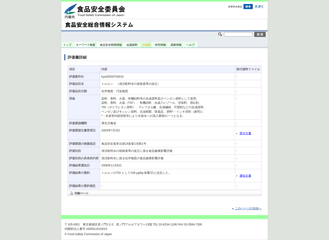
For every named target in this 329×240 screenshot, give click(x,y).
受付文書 (245, 133)
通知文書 (245, 175)
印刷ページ (81, 193)
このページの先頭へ (248, 208)
